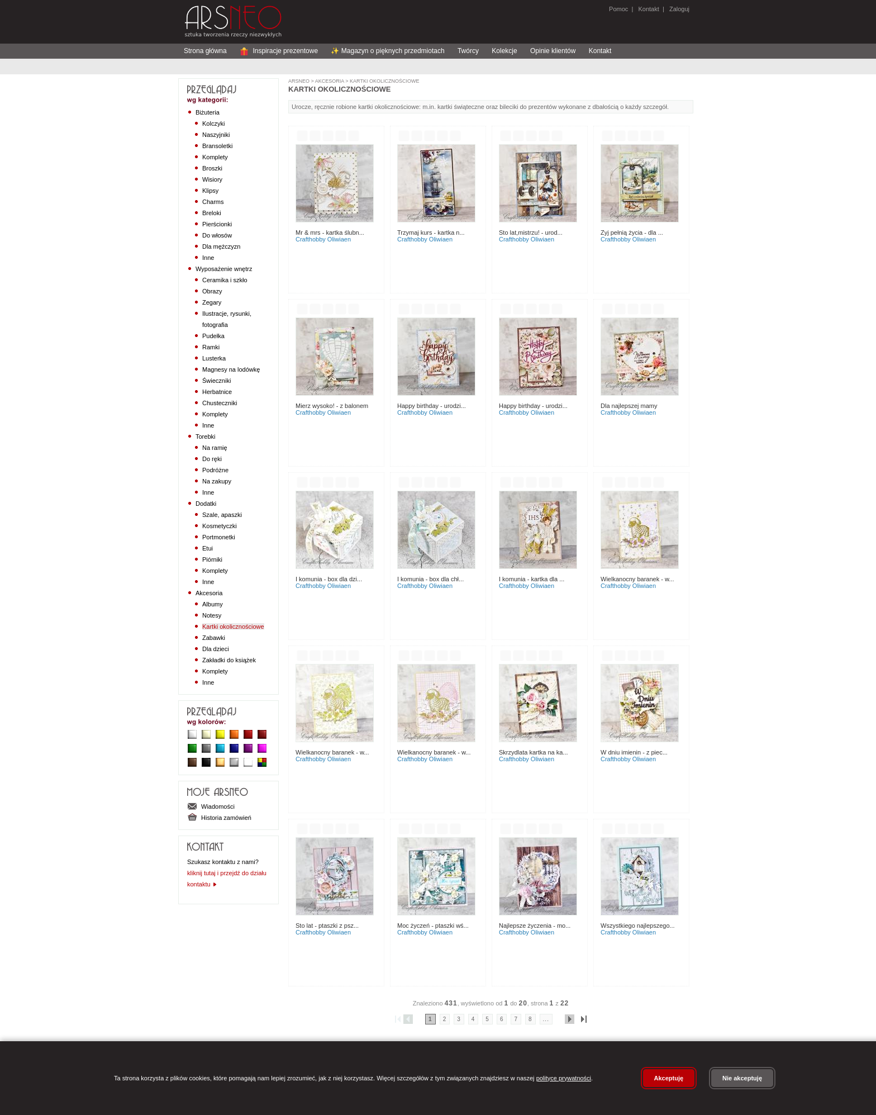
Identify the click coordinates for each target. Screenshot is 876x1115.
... (546, 1019)
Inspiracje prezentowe (279, 51)
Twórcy (468, 51)
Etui (207, 548)
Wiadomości (211, 806)
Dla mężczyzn (221, 246)
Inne (208, 257)
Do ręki (212, 459)
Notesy (211, 615)
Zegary (211, 302)
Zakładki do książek (229, 660)
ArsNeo (299, 81)
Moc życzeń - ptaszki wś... (433, 925)
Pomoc (618, 9)
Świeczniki (216, 380)
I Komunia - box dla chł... (430, 579)
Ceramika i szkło (224, 280)
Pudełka (213, 336)
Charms (213, 201)
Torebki (205, 436)
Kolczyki (213, 123)
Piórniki (212, 559)
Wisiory (212, 179)
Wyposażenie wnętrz (224, 268)
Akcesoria (209, 593)
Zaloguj (678, 9)
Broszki (212, 168)
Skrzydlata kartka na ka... (533, 752)
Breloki (211, 213)
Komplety (215, 157)
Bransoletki (217, 146)
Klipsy (210, 190)
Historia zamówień (219, 817)
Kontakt (648, 9)
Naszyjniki (216, 134)
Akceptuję (669, 1078)
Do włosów (217, 235)
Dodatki (206, 503)
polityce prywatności (563, 1078)
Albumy (212, 604)
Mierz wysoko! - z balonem (332, 405)
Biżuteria (208, 112)
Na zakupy (216, 481)
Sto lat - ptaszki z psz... (327, 925)
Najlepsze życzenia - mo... (534, 925)
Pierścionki (217, 224)
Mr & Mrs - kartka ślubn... (330, 232)
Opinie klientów (552, 51)
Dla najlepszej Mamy (629, 405)
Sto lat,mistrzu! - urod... (531, 232)
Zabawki (213, 637)
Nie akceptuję (742, 1078)
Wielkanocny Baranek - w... (637, 579)
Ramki (211, 347)
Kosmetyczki (219, 526)
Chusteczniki (219, 403)
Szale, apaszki (222, 514)
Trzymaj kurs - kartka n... (431, 232)
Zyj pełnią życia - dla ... (632, 232)
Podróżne (215, 470)
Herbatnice (217, 391)
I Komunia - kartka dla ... (531, 579)
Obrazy (212, 291)
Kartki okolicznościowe (233, 626)
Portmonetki (218, 537)
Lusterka (214, 358)
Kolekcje (504, 51)
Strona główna (205, 51)
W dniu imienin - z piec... (634, 752)
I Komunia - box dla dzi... (329, 579)
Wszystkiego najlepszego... (638, 925)
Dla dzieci (215, 649)
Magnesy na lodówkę (231, 369)
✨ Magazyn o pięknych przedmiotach (387, 51)
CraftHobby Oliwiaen (323, 239)
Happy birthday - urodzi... (431, 405)
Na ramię (214, 447)
